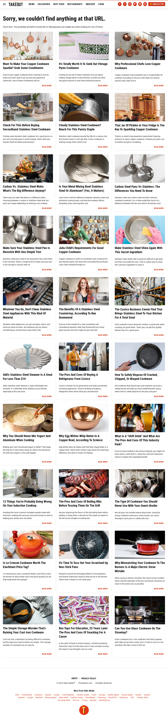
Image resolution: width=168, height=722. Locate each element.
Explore (48, 695)
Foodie (57, 695)
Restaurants (75, 4)
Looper (30, 698)
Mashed (39, 698)
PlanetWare (90, 698)
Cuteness (38, 695)
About (74, 678)
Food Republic (68, 695)
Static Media (68, 683)
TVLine (85, 700)
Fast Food (58, 4)
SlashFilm (112, 698)
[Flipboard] (135, 4)
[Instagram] (130, 4)
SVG (132, 698)
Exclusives (44, 4)
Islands (147, 695)
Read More (47, 85)
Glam (94, 695)
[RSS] (145, 4)
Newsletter (157, 4)
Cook (101, 4)
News (32, 4)
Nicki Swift (63, 698)
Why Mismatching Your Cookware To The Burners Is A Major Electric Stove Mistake (140, 567)
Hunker (138, 695)
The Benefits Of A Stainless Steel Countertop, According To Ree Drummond (79, 313)
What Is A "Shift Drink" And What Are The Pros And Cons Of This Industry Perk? (137, 440)
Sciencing (102, 698)
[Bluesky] (140, 4)
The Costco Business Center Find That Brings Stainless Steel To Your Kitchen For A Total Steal (138, 313)
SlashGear (123, 698)
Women (93, 700)
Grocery (90, 4)
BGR (17, 695)
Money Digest (50, 698)
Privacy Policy (88, 678)
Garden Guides (83, 695)
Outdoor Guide (76, 698)
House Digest (127, 695)
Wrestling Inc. (105, 700)
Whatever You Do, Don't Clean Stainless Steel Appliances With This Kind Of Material (27, 313)
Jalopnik (21, 698)
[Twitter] (125, 4)
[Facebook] (120, 4)
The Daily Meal (64, 700)
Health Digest (113, 695)
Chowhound (27, 695)
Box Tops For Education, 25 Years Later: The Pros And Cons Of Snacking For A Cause (83, 632)
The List (76, 700)
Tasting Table (142, 698)
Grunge (102, 695)
